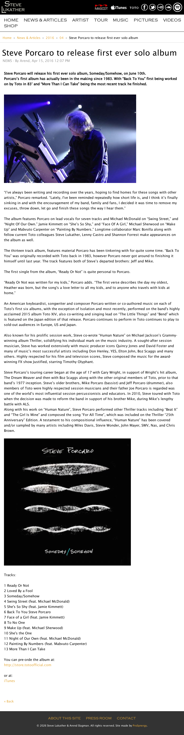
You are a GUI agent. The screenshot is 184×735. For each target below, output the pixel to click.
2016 (50, 38)
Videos (172, 20)
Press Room (99, 718)
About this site (64, 718)
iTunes (9, 681)
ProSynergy (140, 725)
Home (11, 20)
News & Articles (45, 20)
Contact (126, 718)
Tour (101, 20)
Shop (11, 26)
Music (120, 20)
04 (61, 38)
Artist (80, 20)
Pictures (146, 20)
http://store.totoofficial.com (27, 665)
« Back (9, 701)
